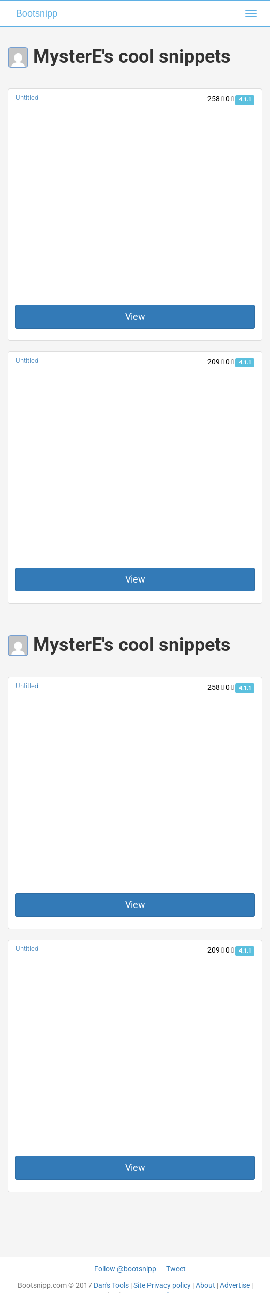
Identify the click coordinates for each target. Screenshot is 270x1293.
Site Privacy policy (162, 1285)
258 (215, 99)
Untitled (27, 97)
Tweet (176, 1269)
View (135, 316)
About (205, 1285)
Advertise (235, 1285)
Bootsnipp (36, 13)
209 (215, 362)
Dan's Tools (111, 1285)
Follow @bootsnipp (125, 1269)
